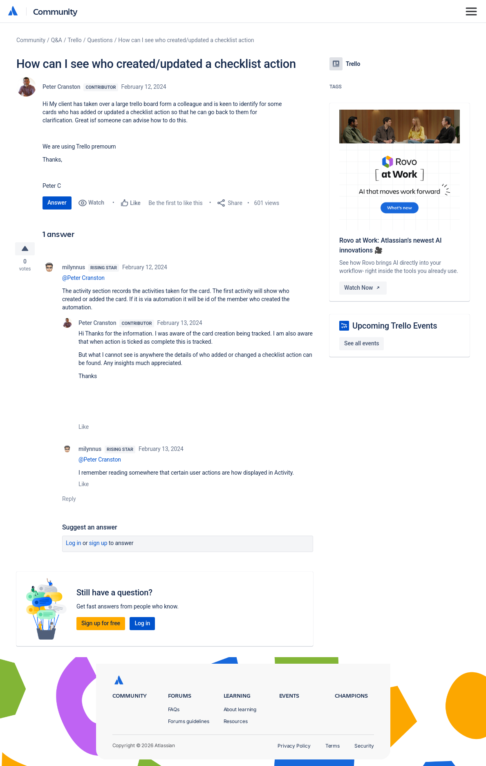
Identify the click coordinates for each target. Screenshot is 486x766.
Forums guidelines (189, 721)
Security (364, 746)
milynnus (73, 268)
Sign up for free (100, 624)
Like (83, 428)
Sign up (98, 544)
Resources (236, 721)
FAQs (174, 709)
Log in (73, 544)
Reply (69, 500)
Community (55, 11)
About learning (240, 709)
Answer (57, 202)
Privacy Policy (294, 746)
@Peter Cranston (83, 279)
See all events (361, 343)
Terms (332, 746)
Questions (99, 40)
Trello (75, 40)
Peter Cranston (61, 86)
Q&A (56, 40)
